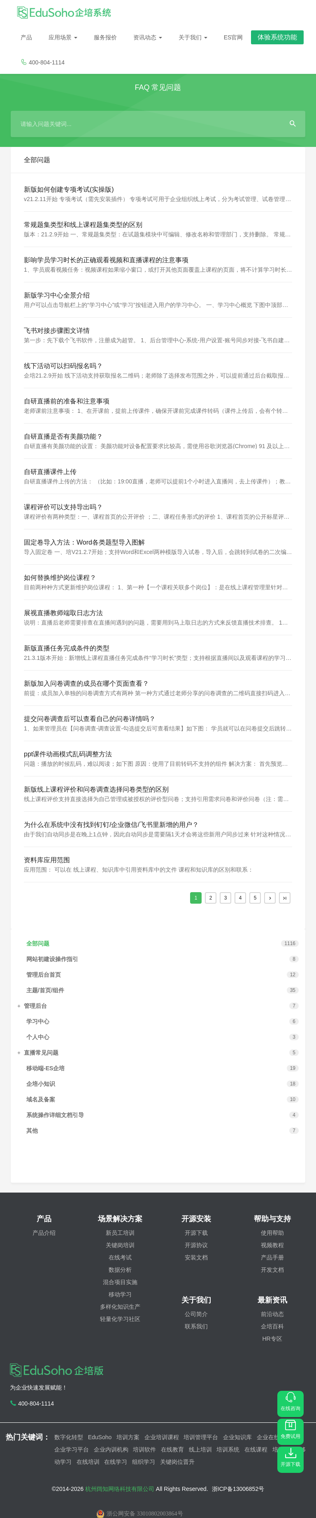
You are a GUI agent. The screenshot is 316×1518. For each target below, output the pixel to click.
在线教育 (172, 1449)
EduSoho (100, 1437)
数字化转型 (68, 1437)
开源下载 (290, 1457)
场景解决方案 (120, 1219)
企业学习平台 (71, 1449)
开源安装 (196, 1219)
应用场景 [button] (63, 37)
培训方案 (127, 1437)
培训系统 (227, 1449)
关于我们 (193, 37)
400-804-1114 (43, 62)
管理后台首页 (43, 975)
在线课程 (255, 1449)
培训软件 (144, 1449)
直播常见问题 (41, 1053)
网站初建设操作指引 (52, 959)
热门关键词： (30, 1437)
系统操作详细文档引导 (55, 1115)
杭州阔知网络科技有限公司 (120, 1489)
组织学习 (143, 1461)
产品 (26, 37)
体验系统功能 (277, 37)
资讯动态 (147, 37)
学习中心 (37, 1021)
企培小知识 (40, 1084)
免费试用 (290, 1429)
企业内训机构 (111, 1449)
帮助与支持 (272, 1219)
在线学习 (115, 1461)
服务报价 (105, 37)
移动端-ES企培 (45, 1068)
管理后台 (35, 1006)
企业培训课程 (161, 1437)
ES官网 (233, 37)
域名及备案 (40, 1099)
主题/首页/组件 (45, 990)
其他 (32, 1130)
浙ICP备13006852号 (238, 1489)
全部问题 (37, 943)
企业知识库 (237, 1437)
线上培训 (200, 1449)
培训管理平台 (201, 1437)
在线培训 (88, 1461)
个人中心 (37, 1037)
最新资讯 (272, 1300)
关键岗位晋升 (177, 1461)
